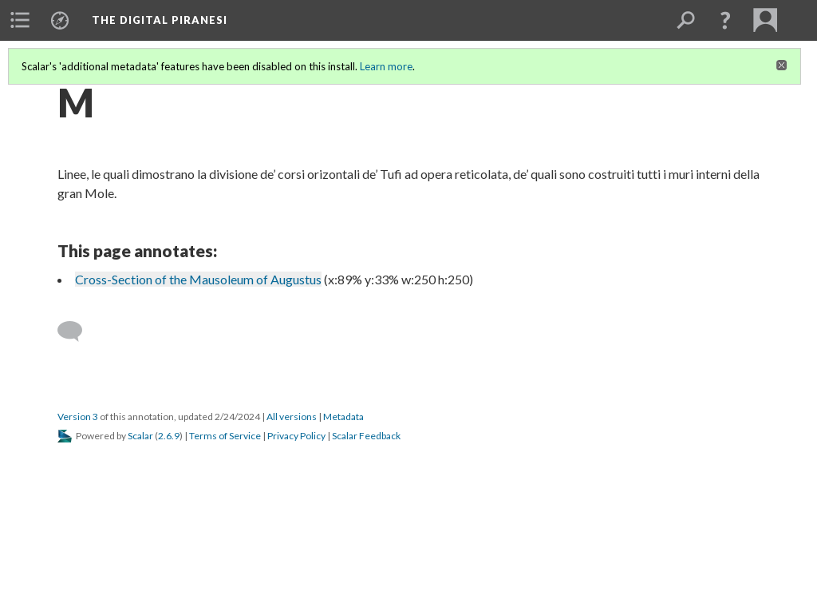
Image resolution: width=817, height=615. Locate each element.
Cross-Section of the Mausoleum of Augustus (198, 279)
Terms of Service (225, 436)
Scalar (140, 436)
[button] (725, 20)
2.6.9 (169, 436)
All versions (291, 417)
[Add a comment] (77, 331)
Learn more (386, 66)
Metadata (343, 417)
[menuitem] (20, 20)
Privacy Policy (296, 436)
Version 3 (77, 417)
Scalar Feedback (366, 436)
